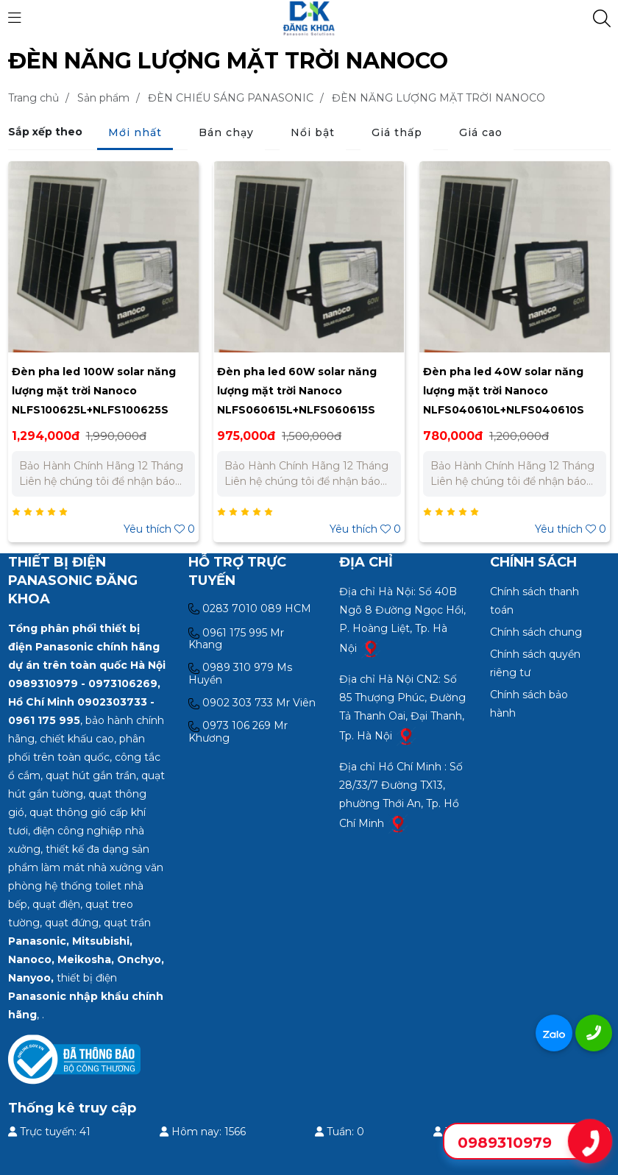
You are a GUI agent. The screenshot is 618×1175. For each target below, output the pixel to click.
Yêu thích (159, 529)
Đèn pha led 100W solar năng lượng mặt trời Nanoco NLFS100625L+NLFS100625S (94, 390)
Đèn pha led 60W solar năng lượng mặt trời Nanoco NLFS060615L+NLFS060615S (297, 390)
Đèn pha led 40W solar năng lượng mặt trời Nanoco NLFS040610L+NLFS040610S (503, 390)
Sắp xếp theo (45, 131)
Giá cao (480, 132)
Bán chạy (226, 132)
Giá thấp (397, 132)
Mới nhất (135, 132)
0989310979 (505, 1142)
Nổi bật (313, 132)
